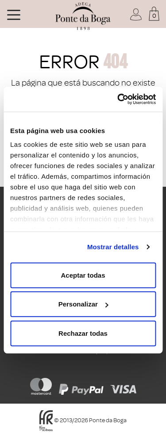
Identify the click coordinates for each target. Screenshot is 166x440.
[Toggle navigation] (14, 14)
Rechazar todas (83, 333)
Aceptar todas (83, 275)
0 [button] (154, 15)
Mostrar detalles (113, 247)
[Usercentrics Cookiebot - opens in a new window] (118, 99)
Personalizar (83, 304)
